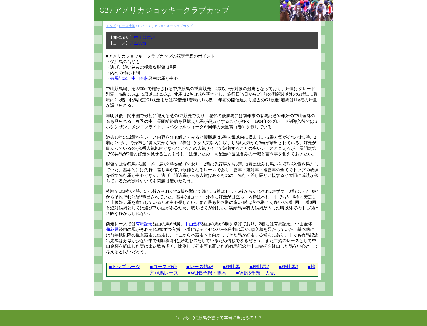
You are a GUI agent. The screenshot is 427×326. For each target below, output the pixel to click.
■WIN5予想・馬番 (207, 273)
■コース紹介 (163, 266)
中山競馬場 (144, 37)
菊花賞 (112, 229)
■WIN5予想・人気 (255, 273)
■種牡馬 (231, 266)
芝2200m (138, 43)
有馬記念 (118, 78)
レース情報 (127, 26)
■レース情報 (199, 266)
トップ (111, 26)
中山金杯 (139, 78)
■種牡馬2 (259, 266)
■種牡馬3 (288, 266)
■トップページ (124, 266)
